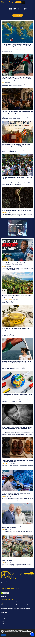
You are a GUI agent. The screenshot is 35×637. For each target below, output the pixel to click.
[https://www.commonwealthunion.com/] (6, 2)
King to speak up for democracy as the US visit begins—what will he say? (15, 526)
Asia (3, 148)
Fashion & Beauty (5, 463)
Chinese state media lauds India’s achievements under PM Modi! (14, 604)
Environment (4, 212)
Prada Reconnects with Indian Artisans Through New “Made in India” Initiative (17, 460)
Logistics (4, 397)
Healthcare (4, 332)
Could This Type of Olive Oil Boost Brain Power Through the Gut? (15, 329)
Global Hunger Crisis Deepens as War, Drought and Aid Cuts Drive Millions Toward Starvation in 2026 (17, 428)
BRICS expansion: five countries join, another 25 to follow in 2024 (15, 601)
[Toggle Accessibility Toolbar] (32, 634)
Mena (3, 82)
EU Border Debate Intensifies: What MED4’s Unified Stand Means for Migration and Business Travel (16, 45)
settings (3, 632)
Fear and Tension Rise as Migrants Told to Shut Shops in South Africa (17, 178)
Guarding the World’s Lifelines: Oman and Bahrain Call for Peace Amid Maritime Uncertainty (16, 362)
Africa (3, 180)
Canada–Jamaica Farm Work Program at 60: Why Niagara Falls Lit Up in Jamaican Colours (16, 296)
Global (3, 115)
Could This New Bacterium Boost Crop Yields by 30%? (17, 210)
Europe (3, 496)
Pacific (3, 266)
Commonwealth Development (7, 599)
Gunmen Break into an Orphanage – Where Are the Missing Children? (17, 559)
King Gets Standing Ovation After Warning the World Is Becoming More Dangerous (17, 112)
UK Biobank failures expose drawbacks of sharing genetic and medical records (16, 493)
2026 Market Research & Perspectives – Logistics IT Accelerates (17, 395)
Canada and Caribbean (7, 299)
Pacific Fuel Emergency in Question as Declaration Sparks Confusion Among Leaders (16, 263)
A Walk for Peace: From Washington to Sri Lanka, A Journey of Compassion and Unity (16, 145)
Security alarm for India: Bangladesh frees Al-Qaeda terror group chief (15, 608)
